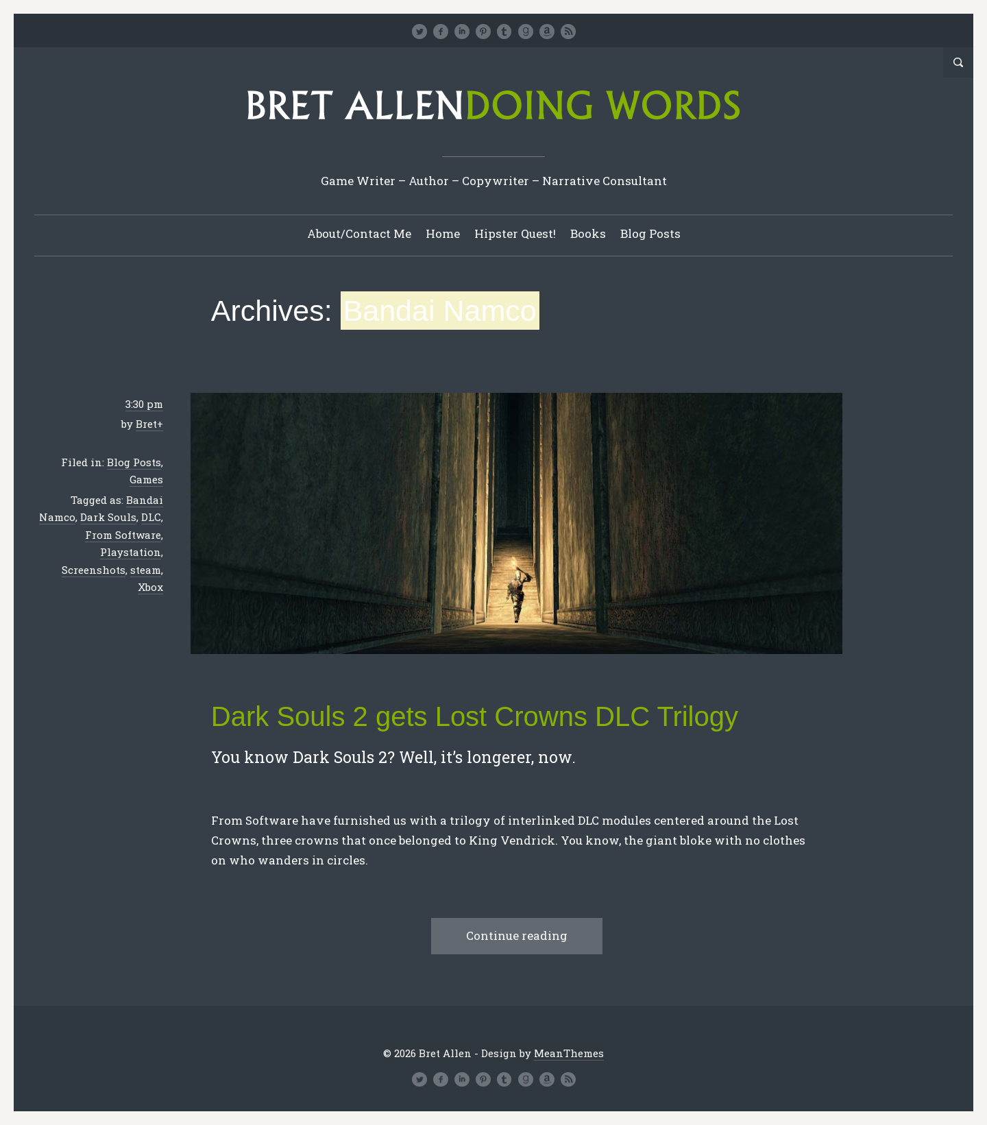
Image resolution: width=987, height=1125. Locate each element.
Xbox (150, 587)
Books (588, 233)
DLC (151, 517)
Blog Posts (650, 233)
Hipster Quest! (515, 233)
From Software (123, 535)
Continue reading (517, 935)
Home (443, 233)
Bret (146, 424)
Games (146, 479)
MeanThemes (569, 1053)
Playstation (130, 552)
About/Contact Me (359, 233)
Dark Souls (108, 517)
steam (145, 570)
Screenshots (93, 570)
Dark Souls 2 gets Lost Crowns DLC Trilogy (474, 716)
